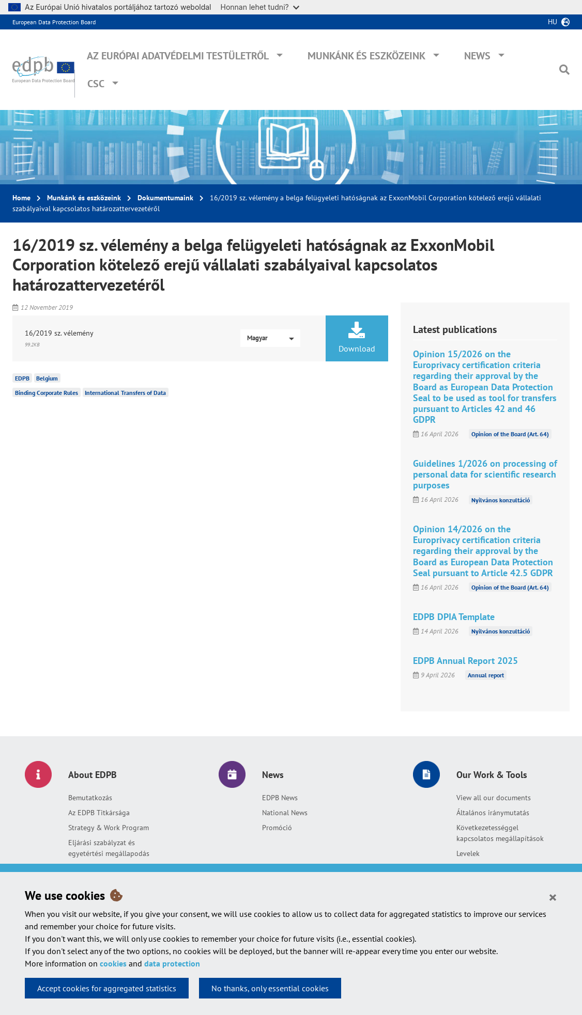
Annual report (486, 675)
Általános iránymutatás (492, 812)
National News (285, 812)
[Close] (552, 897)
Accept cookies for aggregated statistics (106, 988)
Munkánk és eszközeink (366, 55)
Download (357, 338)
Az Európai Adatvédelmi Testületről (178, 55)
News (477, 55)
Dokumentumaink (165, 197)
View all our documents (493, 797)
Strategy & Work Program (108, 827)
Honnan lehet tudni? (260, 7)
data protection (172, 963)
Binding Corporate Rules (46, 393)
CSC (95, 83)
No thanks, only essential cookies (270, 988)
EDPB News (280, 797)
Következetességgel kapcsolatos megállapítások (500, 833)
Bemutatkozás (90, 797)
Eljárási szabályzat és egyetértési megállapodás (108, 848)
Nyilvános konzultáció (500, 499)
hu (552, 21)
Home (21, 197)
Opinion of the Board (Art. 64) (510, 434)
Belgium (47, 378)
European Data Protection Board (54, 22)
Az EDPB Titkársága (99, 812)
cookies (113, 963)
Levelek (468, 853)
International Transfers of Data (125, 393)
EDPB (22, 378)
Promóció (277, 827)
